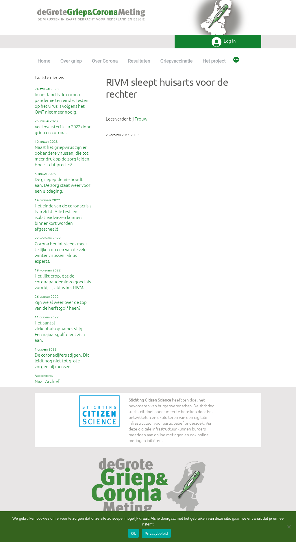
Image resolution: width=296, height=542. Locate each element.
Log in (230, 41)
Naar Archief (47, 378)
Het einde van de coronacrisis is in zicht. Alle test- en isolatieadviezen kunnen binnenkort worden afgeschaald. (63, 215)
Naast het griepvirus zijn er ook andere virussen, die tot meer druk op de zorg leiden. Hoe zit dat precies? (62, 153)
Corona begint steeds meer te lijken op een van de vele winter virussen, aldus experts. (61, 250)
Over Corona (105, 61)
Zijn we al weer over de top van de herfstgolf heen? (61, 302)
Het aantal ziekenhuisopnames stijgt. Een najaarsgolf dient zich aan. (60, 329)
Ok (133, 533)
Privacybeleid (156, 533)
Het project (214, 61)
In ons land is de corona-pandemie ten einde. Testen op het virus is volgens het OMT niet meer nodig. (61, 100)
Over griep (71, 61)
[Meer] (236, 60)
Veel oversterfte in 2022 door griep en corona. (63, 126)
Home (44, 61)
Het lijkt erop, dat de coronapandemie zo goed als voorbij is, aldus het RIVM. (63, 279)
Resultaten (139, 61)
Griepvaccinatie (176, 61)
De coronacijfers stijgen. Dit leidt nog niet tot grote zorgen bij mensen (62, 358)
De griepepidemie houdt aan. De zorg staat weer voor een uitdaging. (62, 182)
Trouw (141, 119)
